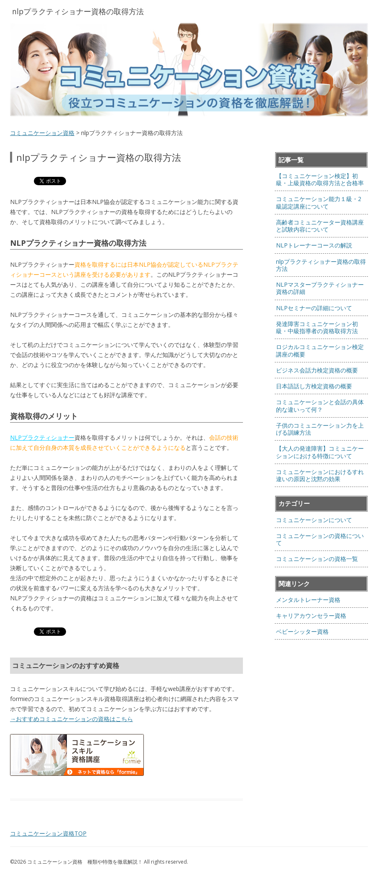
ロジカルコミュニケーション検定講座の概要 (320, 350)
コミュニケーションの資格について (320, 539)
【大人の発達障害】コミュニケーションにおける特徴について (320, 451)
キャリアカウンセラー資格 (311, 616)
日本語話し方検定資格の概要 (314, 386)
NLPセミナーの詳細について (314, 308)
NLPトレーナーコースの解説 (314, 245)
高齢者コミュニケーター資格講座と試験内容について (320, 225)
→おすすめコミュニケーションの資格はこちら (71, 719)
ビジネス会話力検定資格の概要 (317, 370)
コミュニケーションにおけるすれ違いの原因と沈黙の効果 (320, 475)
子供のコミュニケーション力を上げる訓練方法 (320, 428)
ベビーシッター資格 (302, 631)
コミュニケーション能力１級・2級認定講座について (318, 202)
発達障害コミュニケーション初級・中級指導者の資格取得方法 (317, 327)
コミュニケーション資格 (42, 133)
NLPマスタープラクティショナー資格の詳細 (320, 288)
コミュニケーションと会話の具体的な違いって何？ (320, 405)
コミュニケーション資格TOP (48, 833)
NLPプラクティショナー (42, 437)
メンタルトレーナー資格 (308, 600)
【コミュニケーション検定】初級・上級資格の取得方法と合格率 (320, 179)
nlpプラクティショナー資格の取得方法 (321, 265)
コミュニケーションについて (314, 520)
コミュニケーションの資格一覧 (317, 559)
